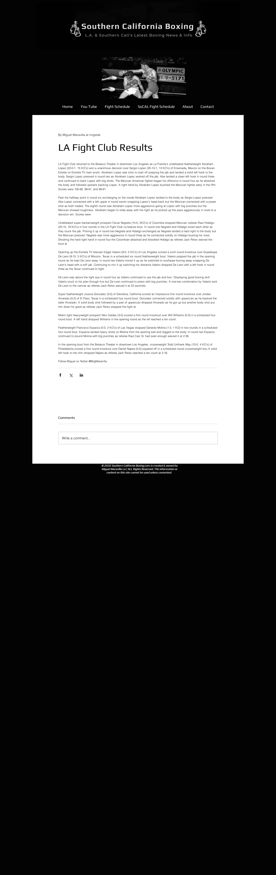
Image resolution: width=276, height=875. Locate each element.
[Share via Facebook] (60, 375)
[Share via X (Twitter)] (71, 375)
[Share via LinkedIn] (81, 375)
